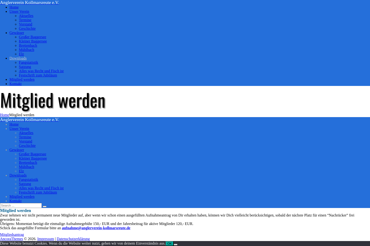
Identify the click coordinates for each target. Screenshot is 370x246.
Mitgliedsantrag (12, 235)
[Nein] (175, 244)
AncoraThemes (11, 239)
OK (169, 243)
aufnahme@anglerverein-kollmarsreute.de (96, 228)
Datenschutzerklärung (73, 239)
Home (4, 115)
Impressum (45, 239)
